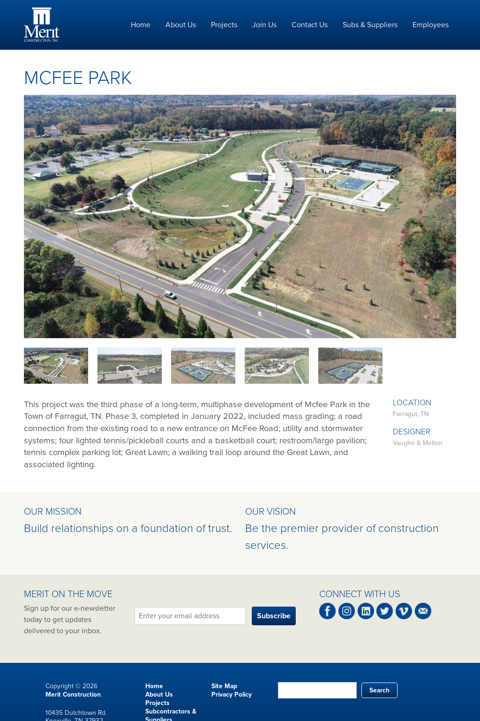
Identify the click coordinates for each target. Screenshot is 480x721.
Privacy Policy (231, 694)
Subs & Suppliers (370, 25)
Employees (430, 25)
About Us (180, 25)
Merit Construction (73, 694)
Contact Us (310, 25)
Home (140, 25)
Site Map (224, 686)
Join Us (264, 25)
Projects (224, 25)
